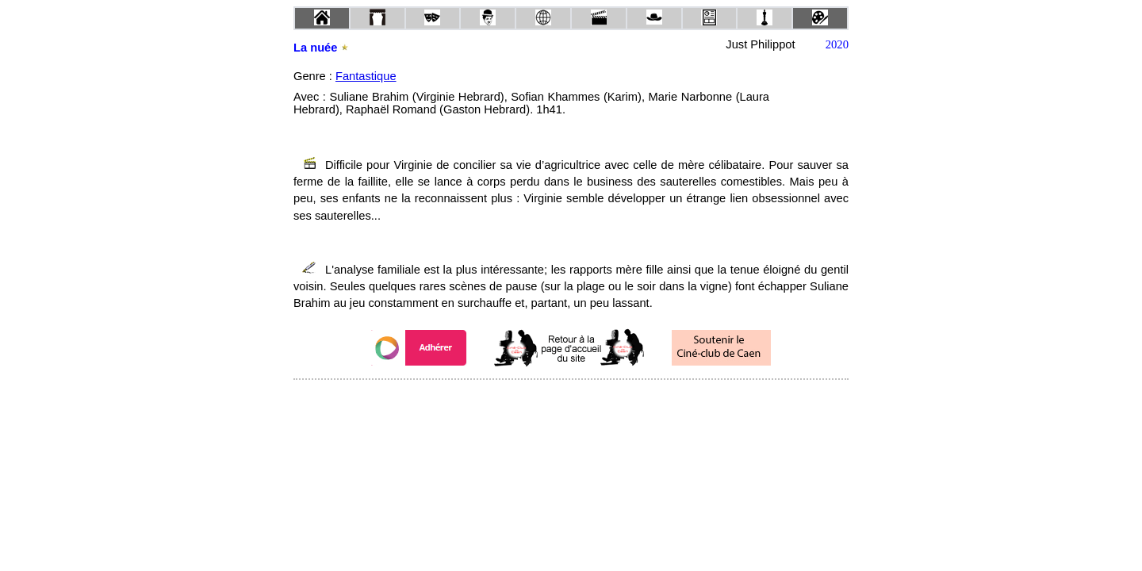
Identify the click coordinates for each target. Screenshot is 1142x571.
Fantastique (366, 76)
